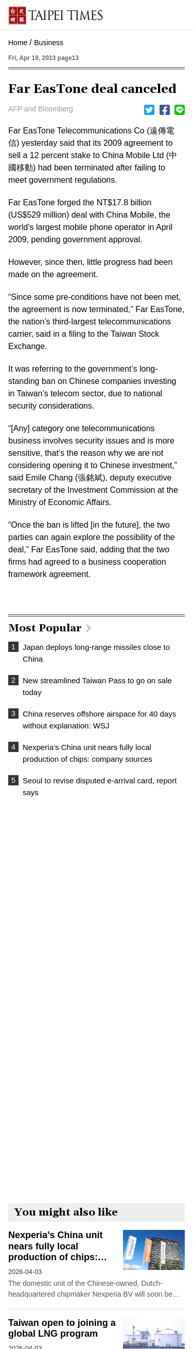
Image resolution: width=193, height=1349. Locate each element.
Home (17, 42)
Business (48, 42)
